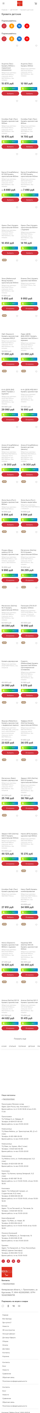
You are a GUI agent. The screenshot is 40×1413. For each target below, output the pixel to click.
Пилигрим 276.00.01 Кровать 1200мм (29, 607)
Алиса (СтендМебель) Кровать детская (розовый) (10, 447)
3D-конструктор (8, 1330)
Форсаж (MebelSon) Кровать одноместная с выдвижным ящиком (10, 723)
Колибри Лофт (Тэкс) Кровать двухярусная (10, 890)
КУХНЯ (4, 1046)
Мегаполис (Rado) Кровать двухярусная (10, 779)
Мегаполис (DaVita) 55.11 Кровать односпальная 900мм (10, 608)
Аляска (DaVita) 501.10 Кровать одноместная (10, 1001)
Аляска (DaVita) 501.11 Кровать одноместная (29, 1001)
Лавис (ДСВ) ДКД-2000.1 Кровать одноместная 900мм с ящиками (29, 337)
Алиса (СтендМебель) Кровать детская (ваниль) (29, 447)
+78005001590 (8, 1099)
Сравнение (6, 1374)
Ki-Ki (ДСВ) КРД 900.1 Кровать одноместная (29, 390)
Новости (5, 1326)
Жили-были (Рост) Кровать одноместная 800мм (10, 502)
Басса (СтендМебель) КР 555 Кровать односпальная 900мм (29, 174)
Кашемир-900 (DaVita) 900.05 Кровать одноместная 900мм (29, 946)
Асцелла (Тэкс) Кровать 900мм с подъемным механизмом (8, 67)
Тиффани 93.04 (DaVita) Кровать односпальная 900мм (29, 723)
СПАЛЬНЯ (12, 1046)
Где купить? (6, 1322)
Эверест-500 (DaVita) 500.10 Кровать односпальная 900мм (29, 780)
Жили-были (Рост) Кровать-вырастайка (29, 501)
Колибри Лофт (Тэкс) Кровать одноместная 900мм (10, 121)
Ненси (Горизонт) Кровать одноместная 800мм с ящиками (10, 945)
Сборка (5, 1341)
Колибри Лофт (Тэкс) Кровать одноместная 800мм (29, 121)
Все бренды (7, 1319)
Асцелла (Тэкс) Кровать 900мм (27, 65)
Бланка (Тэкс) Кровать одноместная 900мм (29, 279)
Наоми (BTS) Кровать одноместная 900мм (29, 835)
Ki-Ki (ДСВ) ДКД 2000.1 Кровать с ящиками (8, 391)
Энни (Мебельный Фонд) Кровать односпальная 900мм (10, 280)
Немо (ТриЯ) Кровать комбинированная (29, 890)
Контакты (6, 1353)
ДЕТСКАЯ (14, 10)
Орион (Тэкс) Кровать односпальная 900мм (10, 226)
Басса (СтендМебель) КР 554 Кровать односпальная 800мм (10, 174)
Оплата (5, 1345)
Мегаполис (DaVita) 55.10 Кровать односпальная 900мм (29, 552)
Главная (4, 10)
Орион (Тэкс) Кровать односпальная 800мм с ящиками (29, 227)
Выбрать (10, 93)
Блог (4, 1366)
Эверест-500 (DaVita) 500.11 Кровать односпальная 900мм (10, 836)
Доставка (6, 1349)
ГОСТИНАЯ (22, 1046)
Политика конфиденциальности (14, 1381)
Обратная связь (8, 1377)
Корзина (5, 1356)
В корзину (10, 308)
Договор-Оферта (8, 1337)
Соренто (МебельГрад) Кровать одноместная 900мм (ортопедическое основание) (29, 665)
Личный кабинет (8, 1334)
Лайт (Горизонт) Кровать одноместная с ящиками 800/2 (10, 336)
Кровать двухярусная (10, 661)
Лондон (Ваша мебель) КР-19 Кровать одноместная (10, 552)
